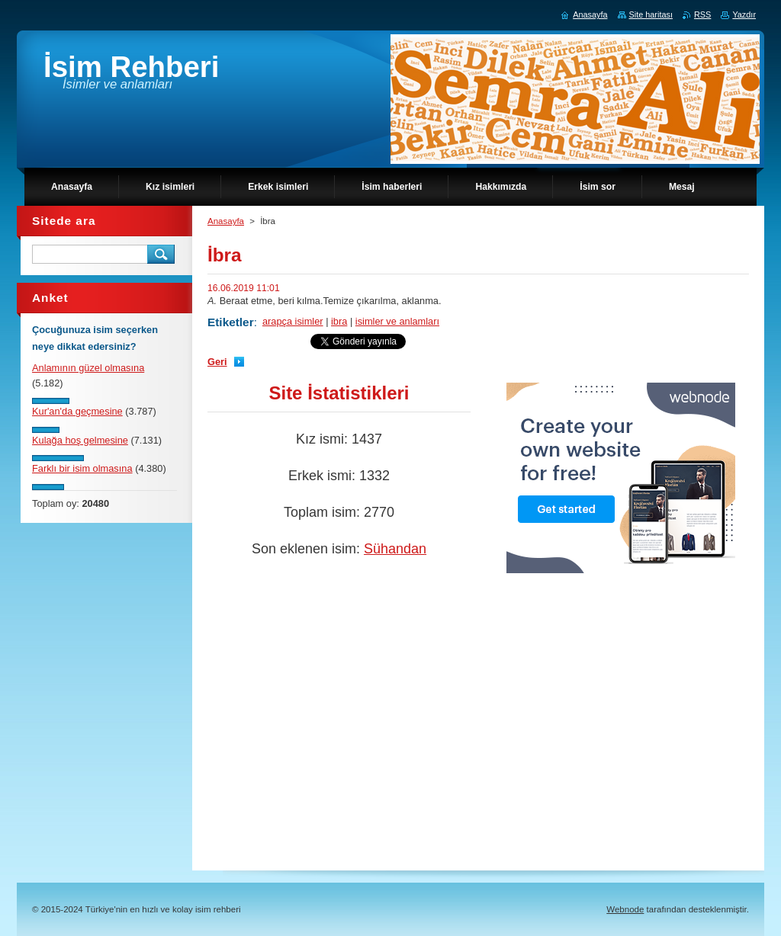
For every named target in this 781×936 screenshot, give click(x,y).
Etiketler (230, 322)
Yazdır (744, 14)
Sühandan (395, 548)
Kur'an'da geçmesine (77, 411)
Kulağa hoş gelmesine (80, 440)
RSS (702, 14)
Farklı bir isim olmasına (82, 468)
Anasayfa (225, 221)
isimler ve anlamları (397, 321)
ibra (339, 321)
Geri (217, 361)
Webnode (625, 909)
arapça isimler (292, 321)
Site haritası (651, 14)
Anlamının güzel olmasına (88, 367)
